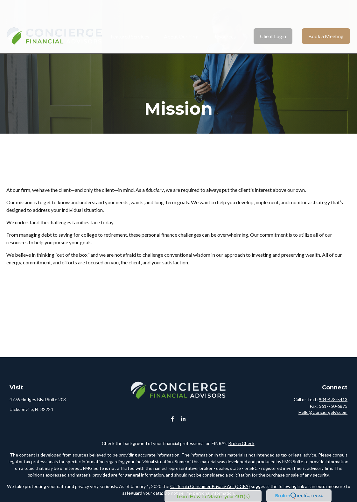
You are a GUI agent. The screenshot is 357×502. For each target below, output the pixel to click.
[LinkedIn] (183, 419)
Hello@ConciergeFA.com (322, 412)
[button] (130, 17)
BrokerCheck (241, 443)
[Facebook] (172, 419)
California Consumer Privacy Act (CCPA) (210, 486)
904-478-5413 (333, 399)
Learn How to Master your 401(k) (213, 496)
